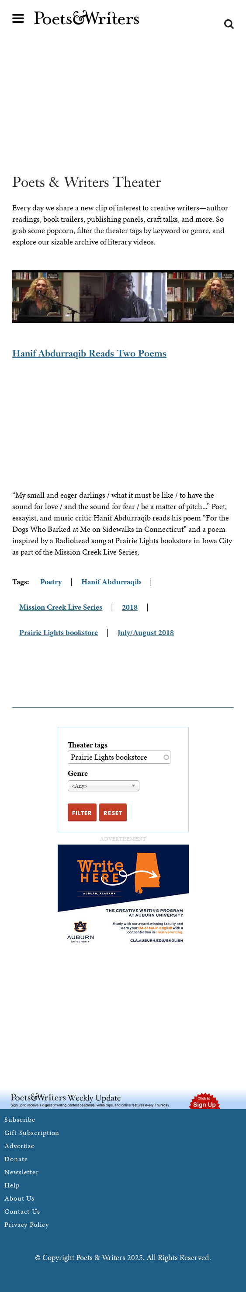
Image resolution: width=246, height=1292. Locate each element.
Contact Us (22, 1211)
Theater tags (87, 744)
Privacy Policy (26, 1224)
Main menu (18, 18)
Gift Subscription (31, 1133)
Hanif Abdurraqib (111, 581)
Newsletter (21, 1172)
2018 (130, 606)
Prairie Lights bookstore (58, 632)
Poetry (51, 581)
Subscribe (19, 1119)
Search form (229, 24)
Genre (78, 773)
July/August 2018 (146, 632)
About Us (19, 1198)
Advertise (19, 1146)
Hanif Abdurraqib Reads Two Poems (89, 353)
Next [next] (240, 297)
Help (12, 1185)
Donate (16, 1159)
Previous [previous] (5, 297)
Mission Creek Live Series (60, 606)
